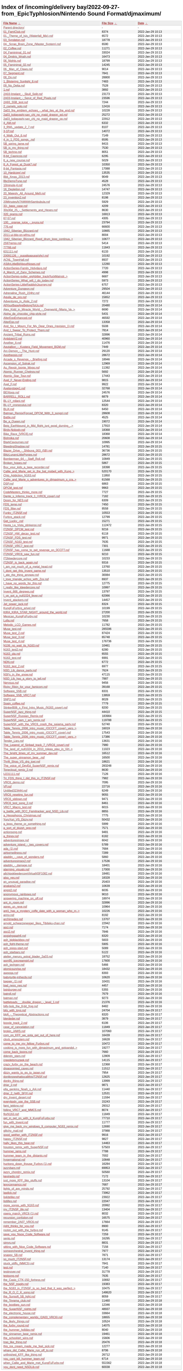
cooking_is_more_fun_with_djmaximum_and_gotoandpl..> (40, 1047)
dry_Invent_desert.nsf (17, 1097)
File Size (107, 23)
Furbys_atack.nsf (14, 516)
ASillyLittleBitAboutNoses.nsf (21, 263)
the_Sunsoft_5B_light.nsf (19, 1296)
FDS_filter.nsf (12, 508)
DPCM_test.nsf (13, 487)
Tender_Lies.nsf (13, 740)
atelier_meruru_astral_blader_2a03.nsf (28, 956)
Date (141, 23)
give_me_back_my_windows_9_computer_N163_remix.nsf (40, 1126)
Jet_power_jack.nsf (15, 604)
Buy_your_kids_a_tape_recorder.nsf (26, 467)
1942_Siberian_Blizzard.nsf (20, 230)
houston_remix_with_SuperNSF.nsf (25, 1147)
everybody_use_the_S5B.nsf (21, 1101)
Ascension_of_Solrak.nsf (19, 363)
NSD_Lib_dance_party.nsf (20, 670)
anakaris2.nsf (11, 885)
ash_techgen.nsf (13, 964)
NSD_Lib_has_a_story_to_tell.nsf (24, 678)
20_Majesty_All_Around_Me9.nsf (24, 193)
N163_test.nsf (12, 657)
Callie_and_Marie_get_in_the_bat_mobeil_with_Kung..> (38, 471)
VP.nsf (7, 786)
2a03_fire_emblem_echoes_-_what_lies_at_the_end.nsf (39, 110)
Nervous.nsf (11, 682)
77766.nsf (9, 247)
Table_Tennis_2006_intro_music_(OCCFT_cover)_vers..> (39, 728)
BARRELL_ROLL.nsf (16, 396)
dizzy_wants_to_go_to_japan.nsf (24, 1072)
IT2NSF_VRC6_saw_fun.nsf (21, 554)
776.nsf (8, 226)
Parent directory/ (13, 27)
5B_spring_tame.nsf (16, 143)
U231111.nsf (11, 773)
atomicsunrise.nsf (14, 968)
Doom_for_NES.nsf (15, 500)
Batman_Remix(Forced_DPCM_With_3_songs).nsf (35, 413)
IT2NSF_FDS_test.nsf (17, 537)
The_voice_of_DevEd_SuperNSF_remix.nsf (31, 765)
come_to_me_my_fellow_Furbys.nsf (26, 1043)
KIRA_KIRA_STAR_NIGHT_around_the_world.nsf (35, 612)
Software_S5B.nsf (14, 691)
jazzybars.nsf (11, 1167)
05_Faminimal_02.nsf (17, 64)
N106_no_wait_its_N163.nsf (21, 645)
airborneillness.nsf (14, 852)
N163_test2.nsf (13, 649)
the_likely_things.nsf (16, 1321)
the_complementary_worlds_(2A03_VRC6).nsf (32, 1317)
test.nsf (8, 1267)
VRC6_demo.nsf (13, 782)
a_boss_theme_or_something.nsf (24, 823)
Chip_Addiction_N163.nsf (19, 475)
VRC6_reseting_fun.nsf (18, 794)
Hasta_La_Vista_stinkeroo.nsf (22, 525)
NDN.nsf (8, 662)
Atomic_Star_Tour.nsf (17, 375)
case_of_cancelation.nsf (18, 1027)
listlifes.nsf (10, 1201)
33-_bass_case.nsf (15, 205)
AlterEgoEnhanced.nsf (17, 317)
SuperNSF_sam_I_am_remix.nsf (24, 720)
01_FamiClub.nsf (14, 31)
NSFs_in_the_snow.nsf (18, 674)
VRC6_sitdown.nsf (15, 798)
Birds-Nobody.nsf (14, 429)
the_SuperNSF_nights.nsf (19, 1309)
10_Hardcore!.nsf (14, 172)
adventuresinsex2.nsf (16, 861)
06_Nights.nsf (12, 60)
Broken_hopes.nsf (14, 462)
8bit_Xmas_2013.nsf (16, 176)
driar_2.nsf (10, 1084)
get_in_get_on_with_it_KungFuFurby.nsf (29, 1118)
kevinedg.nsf (11, 1176)
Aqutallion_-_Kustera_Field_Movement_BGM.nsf (34, 346)
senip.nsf (9, 1238)
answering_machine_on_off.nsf (23, 898)
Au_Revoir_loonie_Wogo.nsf (21, 367)
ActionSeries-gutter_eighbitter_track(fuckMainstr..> (35, 276)
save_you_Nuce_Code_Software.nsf (26, 1234)
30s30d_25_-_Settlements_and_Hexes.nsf (30, 210)
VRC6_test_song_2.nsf (18, 803)
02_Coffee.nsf (12, 48)
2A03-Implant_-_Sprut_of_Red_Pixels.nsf (29, 98)
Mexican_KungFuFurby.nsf (20, 616)
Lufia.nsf (8, 620)
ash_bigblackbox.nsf (16, 939)
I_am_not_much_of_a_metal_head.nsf (27, 566)
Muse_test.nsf (12, 628)
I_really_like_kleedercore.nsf (21, 587)
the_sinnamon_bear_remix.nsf (22, 1333)
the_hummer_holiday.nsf (18, 1329)
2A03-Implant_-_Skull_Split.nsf (23, 94)
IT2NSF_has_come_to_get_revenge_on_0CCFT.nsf (36, 550)
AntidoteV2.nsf (12, 338)
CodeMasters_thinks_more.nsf (22, 492)
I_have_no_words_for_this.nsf (22, 583)
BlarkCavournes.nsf (15, 442)
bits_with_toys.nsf (14, 1010)
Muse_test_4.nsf (13, 641)
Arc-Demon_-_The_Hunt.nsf (21, 350)
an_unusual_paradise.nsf (19, 881)
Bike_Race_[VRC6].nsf (18, 433)
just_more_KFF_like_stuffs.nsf (22, 1180)
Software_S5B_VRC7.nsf (19, 695)
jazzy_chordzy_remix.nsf (19, 1172)
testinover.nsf (11, 1271)
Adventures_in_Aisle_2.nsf (20, 301)
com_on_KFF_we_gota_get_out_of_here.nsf (31, 1035)
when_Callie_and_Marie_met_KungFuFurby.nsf (33, 1362)
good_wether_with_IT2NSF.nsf (22, 1134)
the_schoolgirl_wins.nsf (18, 1338)
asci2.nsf (9, 931)
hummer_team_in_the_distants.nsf (25, 1155)
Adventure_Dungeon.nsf (18, 288)
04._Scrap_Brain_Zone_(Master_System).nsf (32, 44)
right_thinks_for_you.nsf (18, 1226)
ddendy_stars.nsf (14, 1055)
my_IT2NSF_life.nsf (15, 1209)
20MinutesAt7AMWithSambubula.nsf (26, 201)
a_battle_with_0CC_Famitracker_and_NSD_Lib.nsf (35, 811)
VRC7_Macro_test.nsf (17, 807)
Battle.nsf (9, 417)
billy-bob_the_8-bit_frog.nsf (20, 1006)
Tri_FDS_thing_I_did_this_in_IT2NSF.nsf (29, 778)
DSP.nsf (8, 483)
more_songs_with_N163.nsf (21, 1205)
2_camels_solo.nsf (15, 106)
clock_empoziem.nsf (16, 1039)
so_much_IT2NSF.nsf (17, 1259)
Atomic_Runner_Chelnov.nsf (21, 371)
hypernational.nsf (14, 1159)
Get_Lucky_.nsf (13, 521)
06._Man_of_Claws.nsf (18, 69)
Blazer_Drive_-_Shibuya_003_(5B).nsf (27, 450)
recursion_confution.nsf (18, 1217)
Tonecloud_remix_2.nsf (18, 769)
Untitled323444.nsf (15, 790)
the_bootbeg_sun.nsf (16, 1304)
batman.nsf (10, 998)
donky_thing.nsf (13, 1080)
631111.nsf (10, 251)
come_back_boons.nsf (17, 1051)
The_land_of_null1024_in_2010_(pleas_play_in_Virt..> (38, 749)
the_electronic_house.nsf (19, 1313)
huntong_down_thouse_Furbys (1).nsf (27, 1163)
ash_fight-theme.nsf (16, 944)
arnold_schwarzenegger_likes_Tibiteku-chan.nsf (34, 923)
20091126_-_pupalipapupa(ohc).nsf (26, 255)
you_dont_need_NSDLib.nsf (21, 1366)
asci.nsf (8, 927)
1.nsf (6, 89)
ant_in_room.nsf (13, 902)
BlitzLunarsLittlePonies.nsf (20, 454)
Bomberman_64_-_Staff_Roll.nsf (24, 458)
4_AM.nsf (9, 122)
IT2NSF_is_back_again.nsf (20, 562)
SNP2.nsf (9, 699)
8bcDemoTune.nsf (15, 181)
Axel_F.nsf (10, 384)
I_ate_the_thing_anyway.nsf (21, 574)
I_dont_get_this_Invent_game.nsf (24, 570)
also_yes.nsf (11, 877)
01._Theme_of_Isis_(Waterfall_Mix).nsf (28, 35)
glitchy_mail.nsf (13, 1130)
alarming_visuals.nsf (16, 869)
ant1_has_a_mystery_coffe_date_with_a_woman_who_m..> (41, 910)
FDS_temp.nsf (12, 504)
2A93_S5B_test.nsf (15, 102)
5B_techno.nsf (12, 151)
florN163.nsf (11, 1114)
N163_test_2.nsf (13, 666)
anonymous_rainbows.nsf (19, 894)
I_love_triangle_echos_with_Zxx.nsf (26, 579)
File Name (10, 23)
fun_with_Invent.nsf (15, 1122)
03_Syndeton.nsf (14, 39)
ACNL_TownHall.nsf (16, 259)
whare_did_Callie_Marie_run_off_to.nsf (28, 1350)
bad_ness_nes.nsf (15, 985)
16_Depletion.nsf (14, 189)
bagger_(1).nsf (12, 981)
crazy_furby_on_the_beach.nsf (23, 1064)
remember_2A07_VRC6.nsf (21, 1221)
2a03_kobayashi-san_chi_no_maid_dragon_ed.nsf (35, 114)
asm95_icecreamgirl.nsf (18, 960)
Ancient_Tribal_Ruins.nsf (19, 334)
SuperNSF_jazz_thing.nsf (19, 711)
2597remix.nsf (12, 243)
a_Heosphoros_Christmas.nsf (22, 815)
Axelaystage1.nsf (14, 388)
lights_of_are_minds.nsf (18, 1188)
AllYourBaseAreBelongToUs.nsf (23, 305)
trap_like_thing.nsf (15, 1342)
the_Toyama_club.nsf (16, 1300)
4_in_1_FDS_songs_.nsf (19, 139)
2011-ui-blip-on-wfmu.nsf (19, 234)
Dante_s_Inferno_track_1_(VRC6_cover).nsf (31, 496)
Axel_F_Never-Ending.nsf (19, 380)
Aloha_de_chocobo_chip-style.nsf (24, 313)
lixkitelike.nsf (11, 1197)
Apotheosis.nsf (12, 355)
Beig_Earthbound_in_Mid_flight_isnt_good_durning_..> (38, 425)
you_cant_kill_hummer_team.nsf (23, 1358)
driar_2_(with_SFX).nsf (18, 1093)
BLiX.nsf (8, 409)
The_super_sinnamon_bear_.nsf (23, 757)
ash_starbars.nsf (13, 952)
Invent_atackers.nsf (15, 599)
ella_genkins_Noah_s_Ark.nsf (22, 1089)
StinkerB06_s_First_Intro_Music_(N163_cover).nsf (35, 707)
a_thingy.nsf (11, 836)
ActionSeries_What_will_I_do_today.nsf (28, 280)
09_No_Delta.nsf (14, 85)
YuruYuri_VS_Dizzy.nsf (18, 819)
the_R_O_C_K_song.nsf (18, 1292)
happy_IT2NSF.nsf (15, 1138)
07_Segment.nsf (13, 73)
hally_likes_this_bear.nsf (18, 1143)
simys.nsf (9, 1242)
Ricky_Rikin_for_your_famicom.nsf (25, 686)
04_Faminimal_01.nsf (17, 52)
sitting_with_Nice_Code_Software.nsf (27, 1246)
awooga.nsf (10, 973)
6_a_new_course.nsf (16, 160)
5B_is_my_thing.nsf (15, 147)
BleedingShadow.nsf (16, 446)
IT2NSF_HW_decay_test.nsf (21, 533)
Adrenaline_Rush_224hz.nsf (21, 293)
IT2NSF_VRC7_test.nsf (18, 545)
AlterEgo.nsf (11, 322)
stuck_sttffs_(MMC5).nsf (18, 1263)
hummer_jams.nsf (14, 1151)
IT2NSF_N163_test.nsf (18, 541)
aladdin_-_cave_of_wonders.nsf (23, 856)
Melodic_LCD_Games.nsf (19, 624)
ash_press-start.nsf (15, 948)
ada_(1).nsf (10, 848)
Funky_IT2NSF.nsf (15, 512)
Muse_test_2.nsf (13, 633)
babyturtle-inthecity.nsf (17, 977)
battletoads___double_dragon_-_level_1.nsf (31, 1002)
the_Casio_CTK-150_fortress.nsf (24, 1279)
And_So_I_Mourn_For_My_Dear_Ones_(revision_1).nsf (38, 326)
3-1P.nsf (8, 131)
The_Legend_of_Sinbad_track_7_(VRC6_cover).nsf (36, 744)
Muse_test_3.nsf (13, 637)
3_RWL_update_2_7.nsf (18, 127)
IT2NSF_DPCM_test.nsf (18, 529)
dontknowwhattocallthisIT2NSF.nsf (25, 1076)
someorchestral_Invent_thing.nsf (24, 1250)
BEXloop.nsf (11, 392)
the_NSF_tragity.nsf (15, 1284)
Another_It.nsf (12, 342)
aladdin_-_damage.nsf (17, 865)
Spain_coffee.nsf (14, 703)
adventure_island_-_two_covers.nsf (25, 844)
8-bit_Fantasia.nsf (14, 168)
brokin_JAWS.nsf (14, 1031)
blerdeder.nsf (11, 1018)
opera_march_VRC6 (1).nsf (20, 1213)
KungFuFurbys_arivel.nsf (19, 608)
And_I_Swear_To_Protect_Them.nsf (26, 330)
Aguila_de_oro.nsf (14, 297)
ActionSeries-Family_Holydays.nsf (25, 268)
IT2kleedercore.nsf (15, 558)
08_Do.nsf (9, 77)
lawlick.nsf (9, 1192)
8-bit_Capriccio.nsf (15, 156)
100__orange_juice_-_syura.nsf (23, 222)
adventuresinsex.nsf (16, 840)
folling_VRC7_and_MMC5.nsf (22, 1110)
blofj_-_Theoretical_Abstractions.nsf (26, 1014)
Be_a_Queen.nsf (14, 421)
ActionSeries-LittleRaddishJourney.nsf (27, 284)
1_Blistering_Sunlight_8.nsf (20, 81)
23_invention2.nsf (14, 197)
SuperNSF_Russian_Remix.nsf (23, 716)
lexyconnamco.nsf (14, 1184)
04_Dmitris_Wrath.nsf (17, 56)
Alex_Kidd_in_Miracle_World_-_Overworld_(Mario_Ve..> (39, 309)
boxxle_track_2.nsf (15, 1022)
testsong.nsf (11, 1275)
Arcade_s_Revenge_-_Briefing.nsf (25, 359)
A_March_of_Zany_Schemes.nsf (24, 272)
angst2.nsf (10, 890)
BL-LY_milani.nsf (14, 400)
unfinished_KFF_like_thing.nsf (22, 1354)
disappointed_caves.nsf (18, 1068)
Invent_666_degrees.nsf (18, 591)
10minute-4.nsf (12, 185)
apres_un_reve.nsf (15, 906)
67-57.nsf (9, 218)
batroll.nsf (9, 993)
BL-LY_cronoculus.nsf (17, 405)
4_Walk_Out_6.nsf (15, 135)
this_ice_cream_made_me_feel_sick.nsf (28, 1346)
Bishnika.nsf (11, 438)
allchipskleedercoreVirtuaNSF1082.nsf (27, 873)
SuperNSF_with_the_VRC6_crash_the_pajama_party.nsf (39, 724)
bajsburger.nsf (12, 989)
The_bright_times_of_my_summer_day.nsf (30, 753)
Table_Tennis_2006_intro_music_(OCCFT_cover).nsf (37, 732)
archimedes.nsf (13, 919)
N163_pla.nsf (11, 653)
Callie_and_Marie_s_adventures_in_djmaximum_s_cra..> (39, 479)
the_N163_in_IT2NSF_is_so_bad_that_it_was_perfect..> (39, 1288)
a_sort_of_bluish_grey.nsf (19, 827)
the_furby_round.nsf (16, 1325)
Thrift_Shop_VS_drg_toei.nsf (21, 761)
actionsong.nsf (12, 832)
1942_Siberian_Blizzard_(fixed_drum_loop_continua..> (38, 239)
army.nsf (8, 915)
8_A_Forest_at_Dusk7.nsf (19, 164)
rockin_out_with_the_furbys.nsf (23, 1230)
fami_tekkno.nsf (13, 1105)
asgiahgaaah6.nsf (14, 935)
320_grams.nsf (12, 214)
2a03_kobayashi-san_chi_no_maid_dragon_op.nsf (35, 118)
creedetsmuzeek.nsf (16, 1060)
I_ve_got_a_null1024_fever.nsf (22, 595)
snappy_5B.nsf (12, 1255)
